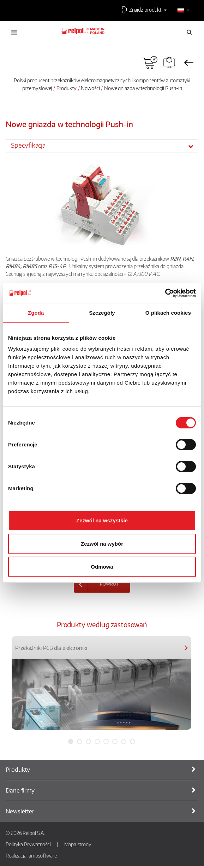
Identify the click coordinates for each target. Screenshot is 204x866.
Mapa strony (77, 844)
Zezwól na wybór (102, 544)
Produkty (66, 88)
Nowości (90, 88)
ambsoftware (43, 855)
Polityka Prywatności (28, 844)
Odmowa (102, 567)
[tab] (102, 146)
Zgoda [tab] (36, 313)
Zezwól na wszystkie (102, 520)
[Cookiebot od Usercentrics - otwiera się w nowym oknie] (165, 293)
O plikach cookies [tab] (168, 313)
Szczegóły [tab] (102, 313)
